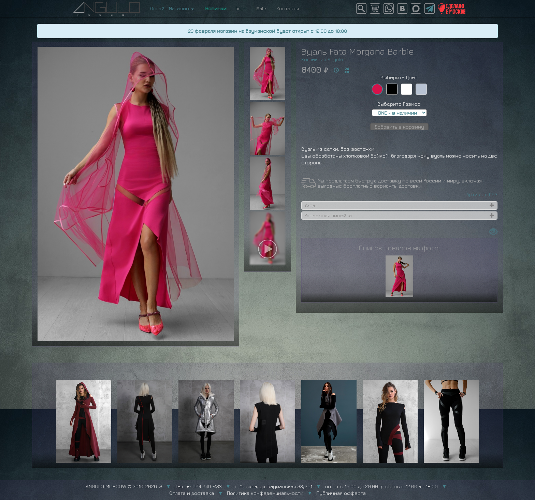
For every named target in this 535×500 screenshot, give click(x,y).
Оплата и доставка (191, 493)
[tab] (399, 205)
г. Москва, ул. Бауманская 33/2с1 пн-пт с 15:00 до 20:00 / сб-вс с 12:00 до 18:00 (336, 486)
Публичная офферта (341, 493)
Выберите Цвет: (399, 77)
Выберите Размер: (399, 104)
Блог (240, 8)
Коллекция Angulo (322, 59)
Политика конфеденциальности (265, 493)
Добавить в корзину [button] (399, 127)
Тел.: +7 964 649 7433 (198, 486)
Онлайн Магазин (172, 8)
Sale (261, 8)
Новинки (214, 8)
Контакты (287, 8)
